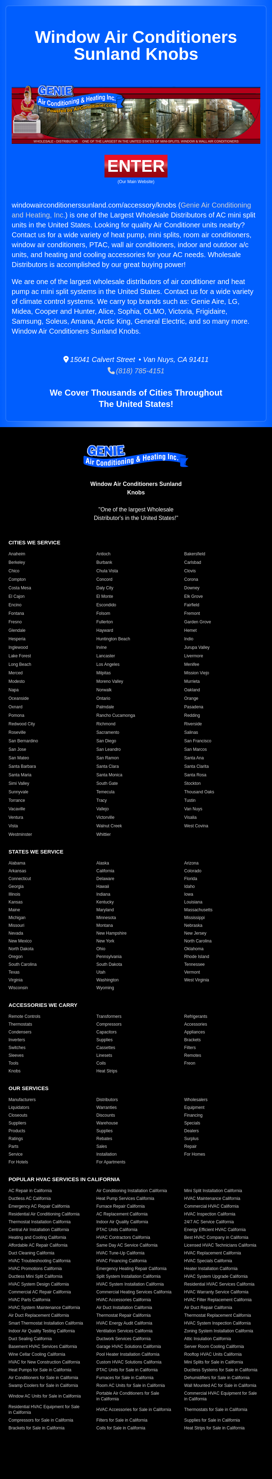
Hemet (190, 630)
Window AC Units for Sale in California (44, 1396)
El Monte (104, 596)
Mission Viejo (196, 672)
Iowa (188, 894)
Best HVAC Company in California (216, 1237)
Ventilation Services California (124, 1330)
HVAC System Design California (38, 1284)
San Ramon (107, 757)
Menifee (191, 664)
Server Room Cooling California (214, 1346)
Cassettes (105, 1047)
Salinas (191, 732)
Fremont (192, 613)
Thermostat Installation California (39, 1221)
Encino (15, 604)
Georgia (16, 886)
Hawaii (102, 886)
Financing (193, 1115)
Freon (189, 1063)
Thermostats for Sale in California (215, 1409)
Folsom (103, 613)
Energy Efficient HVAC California (215, 1229)
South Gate (107, 783)
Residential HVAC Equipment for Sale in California (44, 1409)
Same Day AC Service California (127, 1245)
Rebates (104, 1138)
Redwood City (21, 723)
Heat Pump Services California (125, 1198)
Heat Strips (106, 1071)
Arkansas (17, 870)
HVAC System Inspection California (217, 1323)
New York (105, 941)
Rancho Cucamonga (115, 715)
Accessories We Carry (42, 1005)
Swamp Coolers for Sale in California (43, 1385)
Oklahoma (194, 948)
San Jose (17, 749)
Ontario (103, 698)
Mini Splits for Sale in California (213, 1362)
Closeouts (17, 1115)
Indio (188, 638)
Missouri (16, 925)
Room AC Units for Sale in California (130, 1385)
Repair (190, 1146)
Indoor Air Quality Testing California (41, 1330)
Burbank (104, 562)
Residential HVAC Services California (219, 1284)
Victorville (105, 817)
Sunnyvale (18, 791)
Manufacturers (22, 1099)
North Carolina (197, 941)
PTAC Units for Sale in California (127, 1369)
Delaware (105, 878)
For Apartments (110, 1162)
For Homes (194, 1154)
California (105, 870)
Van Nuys (193, 808)
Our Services (28, 1088)
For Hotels (18, 1162)
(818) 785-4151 (136, 371)
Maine (14, 909)
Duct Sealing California (30, 1338)
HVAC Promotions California (35, 1268)
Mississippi (194, 917)
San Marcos (195, 749)
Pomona (16, 715)
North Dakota (21, 948)
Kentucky (105, 902)
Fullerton (104, 621)
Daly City (104, 587)
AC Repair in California (30, 1190)
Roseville (17, 732)
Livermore (193, 655)
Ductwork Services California (123, 1338)
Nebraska (193, 925)
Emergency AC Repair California (39, 1206)
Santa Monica (109, 774)
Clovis (190, 570)
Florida (190, 878)
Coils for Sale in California (120, 1428)
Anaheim (16, 553)
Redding (192, 715)
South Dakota (109, 964)
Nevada (15, 933)
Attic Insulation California (207, 1338)
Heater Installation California (211, 1268)
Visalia (190, 817)
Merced (15, 672)
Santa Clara (107, 766)
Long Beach (19, 664)
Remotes (192, 1055)
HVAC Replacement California (212, 1253)
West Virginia (196, 980)
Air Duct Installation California (124, 1307)
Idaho (189, 886)
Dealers (191, 1130)
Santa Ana (194, 757)
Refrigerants (195, 1016)
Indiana (103, 894)
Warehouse (107, 1123)
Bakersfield (194, 553)
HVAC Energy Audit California (124, 1323)
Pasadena (193, 706)
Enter (136, 166)
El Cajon (16, 596)
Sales (101, 1146)
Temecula (105, 791)
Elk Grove (193, 596)
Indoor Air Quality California (122, 1221)
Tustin (190, 800)
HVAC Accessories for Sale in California (133, 1409)
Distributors (107, 1099)
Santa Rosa (195, 774)
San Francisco (197, 740)
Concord (104, 579)
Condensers (20, 1032)
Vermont (192, 972)
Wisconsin (18, 987)
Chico (13, 570)
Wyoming (105, 987)
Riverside (193, 723)
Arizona (191, 863)
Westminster (20, 834)
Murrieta (192, 681)
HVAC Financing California (121, 1260)
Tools (13, 1063)
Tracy (101, 800)
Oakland (192, 689)
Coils (101, 1063)
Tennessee (194, 964)
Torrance (16, 800)
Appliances (194, 1032)
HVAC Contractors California (123, 1237)
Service (15, 1154)
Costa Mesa (19, 587)
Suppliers (17, 1123)
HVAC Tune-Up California (120, 1253)
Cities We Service (34, 542)
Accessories (195, 1024)
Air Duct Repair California (208, 1307)
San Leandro (108, 749)
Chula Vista (107, 570)
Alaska (102, 863)
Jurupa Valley (197, 647)
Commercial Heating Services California (133, 1292)
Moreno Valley (109, 681)
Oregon (15, 956)
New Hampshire (111, 933)
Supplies (104, 1039)
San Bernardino (23, 740)
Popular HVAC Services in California (64, 1179)
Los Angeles (107, 664)
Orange (191, 698)
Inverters (16, 1039)
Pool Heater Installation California (127, 1354)
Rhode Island (196, 956)
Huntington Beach (113, 638)
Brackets (192, 1039)
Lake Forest (19, 655)
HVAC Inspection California (210, 1214)
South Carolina (22, 964)
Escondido (106, 604)
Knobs (14, 1071)
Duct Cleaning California (31, 1253)
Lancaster (105, 655)
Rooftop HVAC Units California (213, 1354)
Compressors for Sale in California (40, 1420)
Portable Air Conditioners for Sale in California (127, 1396)
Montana (104, 925)
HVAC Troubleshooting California (39, 1260)
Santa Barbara (22, 766)
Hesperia (17, 638)
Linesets (104, 1055)
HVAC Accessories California (123, 1299)
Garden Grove (197, 621)
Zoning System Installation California (218, 1330)
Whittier (103, 834)
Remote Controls (24, 1016)
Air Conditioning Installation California (131, 1190)
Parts (13, 1146)
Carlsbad (192, 562)
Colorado (193, 870)
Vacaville (16, 808)
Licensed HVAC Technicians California (220, 1245)
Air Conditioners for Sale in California (43, 1377)
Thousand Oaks (199, 791)
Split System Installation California (128, 1276)
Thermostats (20, 1024)
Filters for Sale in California (121, 1420)
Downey (191, 587)
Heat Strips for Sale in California (214, 1428)
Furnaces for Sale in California (124, 1377)
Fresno (15, 621)
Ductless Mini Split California (35, 1276)
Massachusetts (198, 909)
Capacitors (106, 1032)
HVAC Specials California (208, 1260)
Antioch (103, 553)
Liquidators (18, 1107)
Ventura (15, 817)
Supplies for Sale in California (212, 1420)
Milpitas (103, 672)
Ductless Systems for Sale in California (220, 1369)
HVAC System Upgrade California (216, 1276)
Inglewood (18, 647)
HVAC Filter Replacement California (218, 1299)
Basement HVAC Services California (42, 1346)
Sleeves (16, 1055)
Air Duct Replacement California (38, 1315)
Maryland (105, 909)
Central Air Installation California (38, 1229)
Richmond (105, 723)
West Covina (196, 825)
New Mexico (20, 941)
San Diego (106, 740)
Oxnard (15, 706)
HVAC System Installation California (130, 1284)
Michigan (17, 917)
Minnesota (106, 917)
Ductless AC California (29, 1198)
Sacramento (107, 732)
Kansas (15, 902)
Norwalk (104, 689)
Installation (106, 1154)
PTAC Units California (116, 1229)
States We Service (35, 852)
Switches (17, 1047)
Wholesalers (196, 1099)
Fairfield (191, 604)
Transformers (108, 1016)
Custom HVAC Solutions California (129, 1362)
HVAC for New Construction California (44, 1362)
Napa (13, 689)
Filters (190, 1047)
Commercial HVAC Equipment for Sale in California (220, 1396)
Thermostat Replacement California (217, 1315)
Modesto (16, 681)
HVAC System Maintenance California (44, 1307)
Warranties (106, 1107)
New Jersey (195, 933)
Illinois (14, 894)
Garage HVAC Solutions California (128, 1346)
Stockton (192, 783)
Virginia (15, 980)
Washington (107, 980)
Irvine (101, 647)
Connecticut (19, 878)
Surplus (191, 1138)
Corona (191, 579)
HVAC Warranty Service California (216, 1292)
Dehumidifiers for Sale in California (217, 1377)
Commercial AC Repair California (39, 1292)
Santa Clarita (196, 766)
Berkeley (16, 562)
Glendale (17, 630)
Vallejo (102, 808)
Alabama (16, 863)
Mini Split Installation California (213, 1190)
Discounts (105, 1115)
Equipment (194, 1107)
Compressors (108, 1024)
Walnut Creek (109, 825)
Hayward (104, 630)
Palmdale (105, 706)
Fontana (16, 613)
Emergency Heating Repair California (131, 1268)
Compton (17, 579)
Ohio (100, 948)
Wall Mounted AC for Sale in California (220, 1385)
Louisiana (193, 902)
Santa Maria (20, 774)
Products (16, 1130)
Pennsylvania (108, 956)
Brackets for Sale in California (36, 1428)
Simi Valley (18, 783)
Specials (192, 1123)
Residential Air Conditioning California (44, 1214)
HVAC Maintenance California (212, 1198)
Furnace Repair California (120, 1206)
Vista (13, 825)
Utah (100, 972)
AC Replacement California (122, 1214)
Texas (13, 972)
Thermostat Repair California (123, 1315)
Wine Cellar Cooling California (36, 1354)
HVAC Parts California (29, 1299)
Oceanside (18, 698)
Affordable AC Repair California (38, 1245)
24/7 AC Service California (209, 1221)
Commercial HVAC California (211, 1206)
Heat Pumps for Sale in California (39, 1369)
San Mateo (18, 757)
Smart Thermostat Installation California (45, 1323)
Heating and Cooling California (37, 1237)
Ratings (15, 1138)
